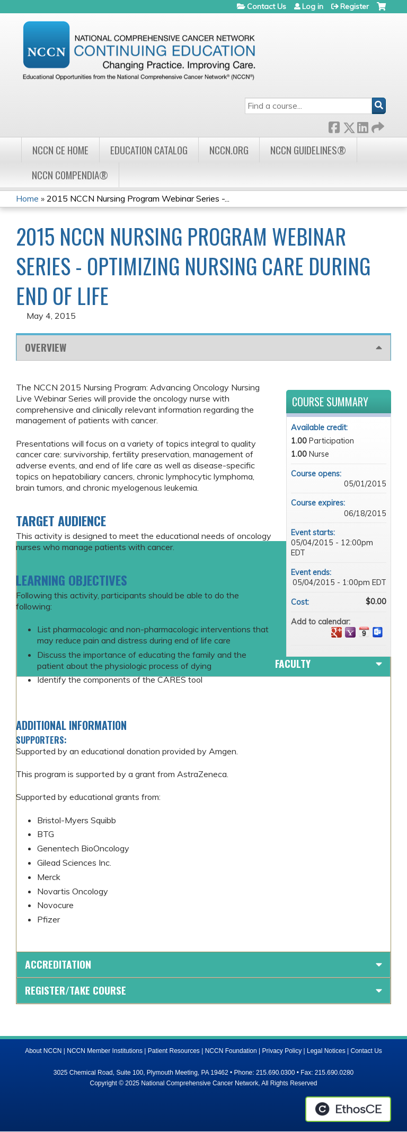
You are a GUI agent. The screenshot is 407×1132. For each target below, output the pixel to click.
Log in (312, 6)
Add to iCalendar (364, 631)
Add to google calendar (336, 632)
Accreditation (58, 964)
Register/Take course (75, 990)
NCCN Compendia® (70, 174)
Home (27, 198)
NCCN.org (229, 150)
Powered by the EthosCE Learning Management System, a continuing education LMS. (348, 1109)
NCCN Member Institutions (105, 1051)
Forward (376, 125)
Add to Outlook (378, 632)
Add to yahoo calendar (350, 632)
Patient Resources (174, 1051)
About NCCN (43, 1051)
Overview (45, 347)
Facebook (334, 125)
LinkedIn (362, 125)
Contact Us (266, 6)
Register (354, 6)
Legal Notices (326, 1051)
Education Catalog (149, 150)
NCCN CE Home (60, 150)
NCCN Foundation (231, 1051)
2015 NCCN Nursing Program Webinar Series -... (138, 198)
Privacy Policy (282, 1051)
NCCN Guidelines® (308, 150)
